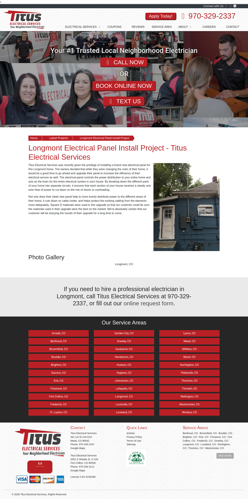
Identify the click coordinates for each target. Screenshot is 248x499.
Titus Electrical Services (33, 494)
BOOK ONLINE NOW (123, 86)
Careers (209, 26)
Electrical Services (83, 26)
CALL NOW (123, 62)
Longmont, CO (124, 264)
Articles (131, 433)
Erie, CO (58, 380)
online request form (148, 303)
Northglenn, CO (189, 365)
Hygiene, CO (124, 372)
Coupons (114, 26)
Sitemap (131, 444)
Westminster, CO (189, 404)
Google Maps (77, 448)
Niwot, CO (189, 357)
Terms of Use (134, 440)
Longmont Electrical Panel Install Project (104, 138)
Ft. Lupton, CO (58, 412)
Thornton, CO (189, 380)
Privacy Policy (134, 437)
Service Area (162, 26)
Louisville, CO (124, 404)
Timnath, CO (189, 388)
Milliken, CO (189, 349)
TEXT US (123, 101)
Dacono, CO (58, 372)
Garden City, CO (124, 333)
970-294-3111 (87, 466)
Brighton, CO (58, 365)
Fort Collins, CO (58, 396)
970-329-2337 (212, 16)
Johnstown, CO (124, 380)
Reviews (138, 26)
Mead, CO (189, 341)
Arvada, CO (58, 333)
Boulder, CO (58, 357)
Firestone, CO (58, 388)
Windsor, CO (189, 412)
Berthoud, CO (58, 341)
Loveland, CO (124, 412)
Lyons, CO (189, 333)
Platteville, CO (189, 372)
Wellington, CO (189, 396)
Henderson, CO (124, 357)
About (185, 26)
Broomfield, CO (58, 349)
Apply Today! (160, 16)
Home (34, 138)
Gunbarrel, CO (124, 349)
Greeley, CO (124, 341)
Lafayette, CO (124, 388)
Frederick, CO (58, 404)
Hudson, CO (124, 365)
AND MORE (225, 455)
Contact (232, 26)
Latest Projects (58, 138)
